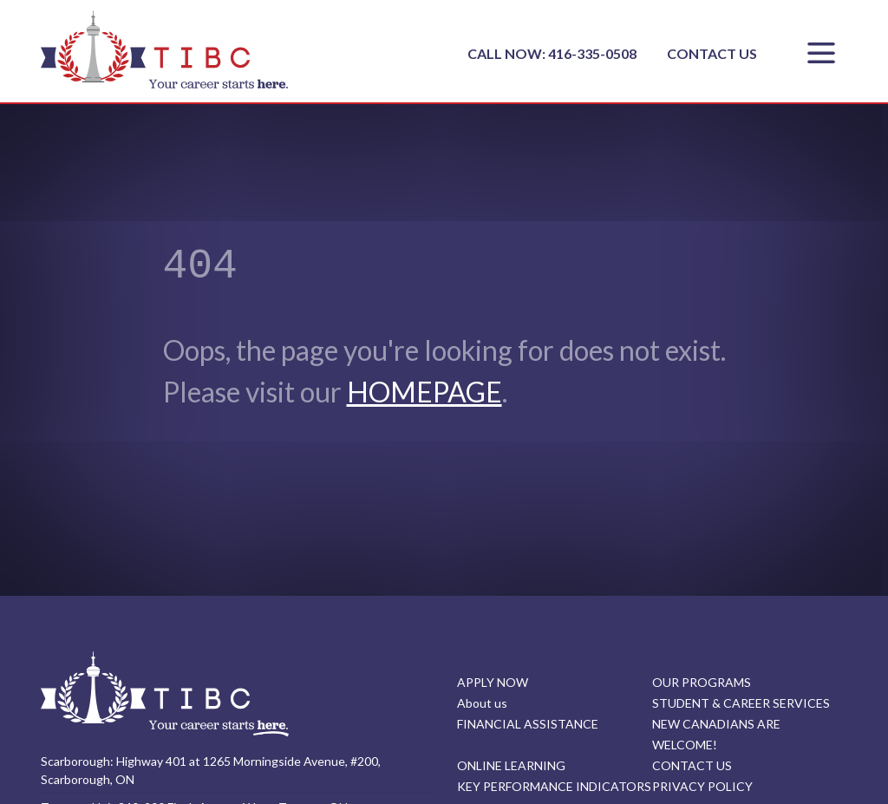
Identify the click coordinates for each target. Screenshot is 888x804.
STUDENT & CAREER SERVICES (741, 703)
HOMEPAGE (424, 392)
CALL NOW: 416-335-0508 (553, 53)
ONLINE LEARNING (511, 765)
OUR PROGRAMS (701, 682)
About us (482, 703)
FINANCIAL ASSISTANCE (527, 723)
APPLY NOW (492, 682)
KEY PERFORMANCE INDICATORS (554, 786)
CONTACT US (712, 53)
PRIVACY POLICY (702, 786)
